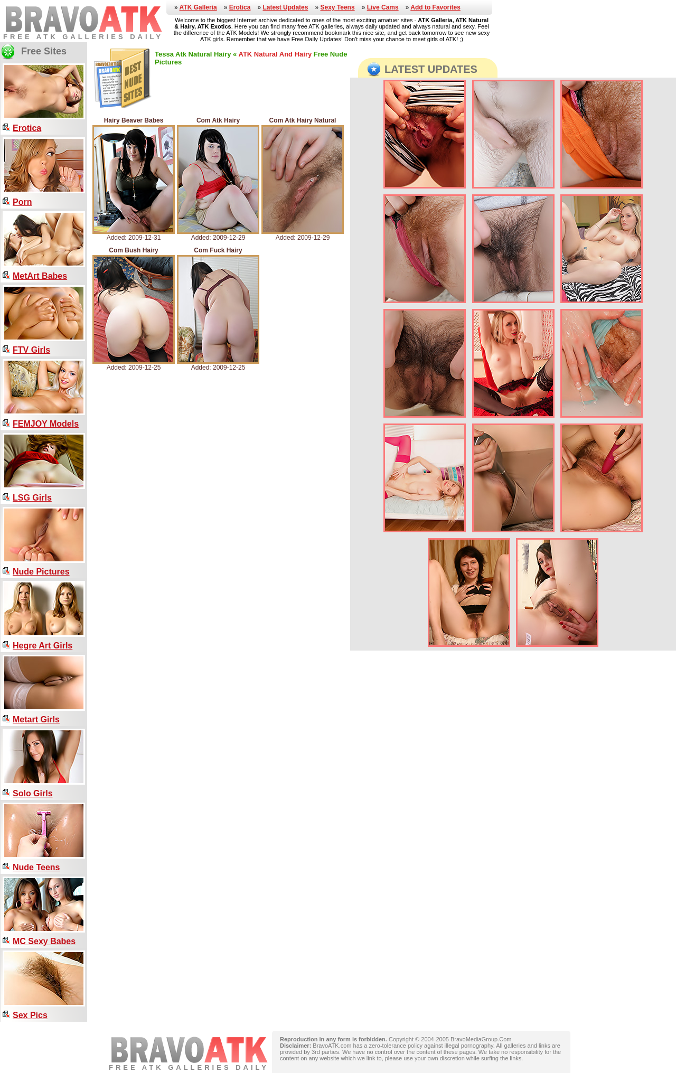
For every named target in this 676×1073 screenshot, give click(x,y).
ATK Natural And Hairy (275, 54)
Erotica (240, 7)
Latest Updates (285, 7)
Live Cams (383, 7)
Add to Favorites (435, 7)
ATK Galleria (198, 7)
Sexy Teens (337, 7)
